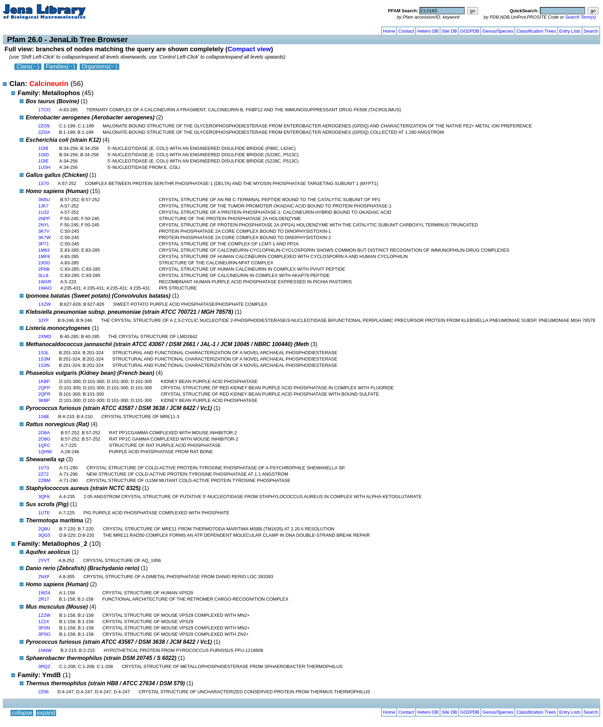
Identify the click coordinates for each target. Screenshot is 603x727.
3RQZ (44, 666)
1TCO (44, 109)
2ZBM (44, 480)
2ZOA (44, 132)
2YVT (44, 560)
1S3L (43, 352)
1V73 (43, 467)
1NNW (45, 650)
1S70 (43, 183)
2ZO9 (44, 125)
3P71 (43, 243)
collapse (22, 30)
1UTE (44, 512)
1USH (44, 167)
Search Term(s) (580, 17)
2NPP (44, 218)
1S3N (44, 365)
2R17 (43, 599)
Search (591, 31)
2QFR (44, 394)
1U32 (43, 212)
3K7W (44, 237)
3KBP (44, 400)
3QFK (44, 496)
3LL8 (43, 275)
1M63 (44, 250)
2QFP (44, 387)
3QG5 (44, 535)
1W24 (44, 592)
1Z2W (44, 615)
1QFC (44, 445)
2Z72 (43, 474)
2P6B (43, 269)
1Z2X (43, 621)
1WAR (44, 281)
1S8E (43, 416)
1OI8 (43, 148)
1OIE (43, 161)
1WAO (45, 288)
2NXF (44, 576)
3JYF (43, 320)
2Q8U (44, 528)
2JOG (44, 262)
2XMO (44, 336)
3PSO (44, 634)
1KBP (44, 381)
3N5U (44, 199)
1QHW (45, 451)
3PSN (44, 627)
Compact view (249, 49)
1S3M (44, 359)
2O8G (44, 439)
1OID (43, 154)
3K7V (43, 231)
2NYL (44, 224)
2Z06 (43, 691)
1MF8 (44, 256)
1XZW (44, 304)
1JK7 (43, 206)
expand (46, 30)
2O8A (44, 432)
